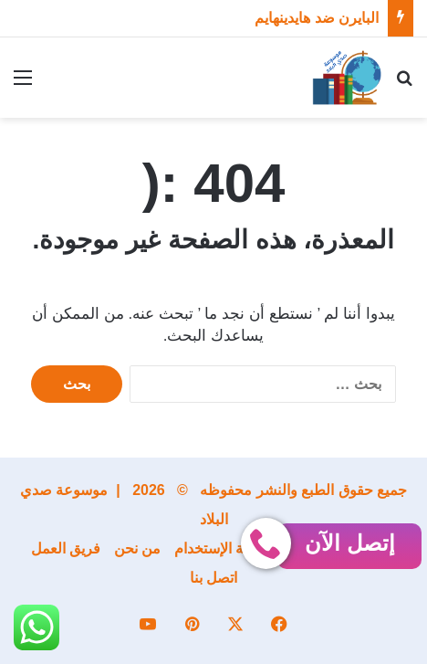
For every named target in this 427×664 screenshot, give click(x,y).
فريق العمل (65, 548)
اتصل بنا (213, 577)
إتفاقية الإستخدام (224, 548)
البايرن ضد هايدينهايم (317, 18)
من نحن (137, 548)
